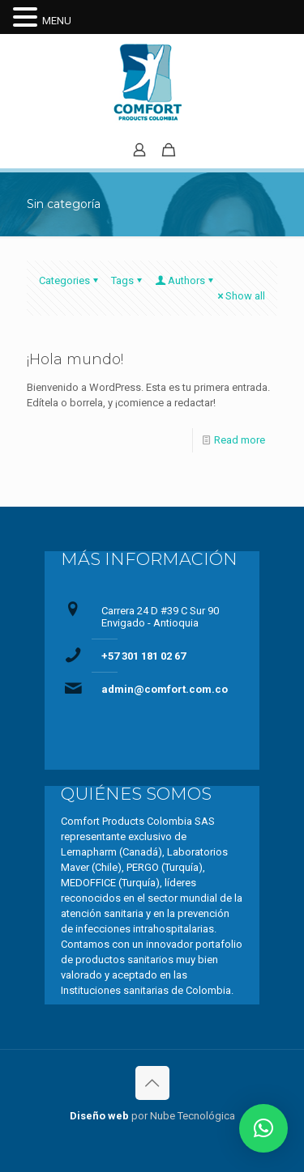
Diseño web (99, 1116)
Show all (240, 296)
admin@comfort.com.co (164, 689)
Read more (239, 440)
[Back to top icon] (152, 1083)
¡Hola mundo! (75, 359)
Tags (127, 280)
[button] (263, 1128)
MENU (56, 21)
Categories (70, 280)
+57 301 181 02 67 (143, 656)
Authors (185, 280)
